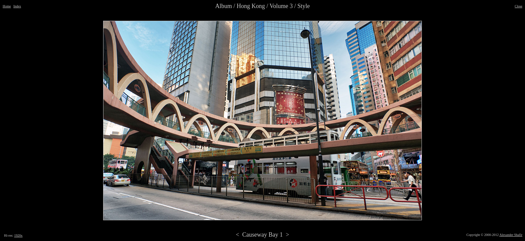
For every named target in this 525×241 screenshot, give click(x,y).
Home (7, 6)
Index (17, 6)
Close (518, 6)
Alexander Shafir (510, 235)
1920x (18, 235)
